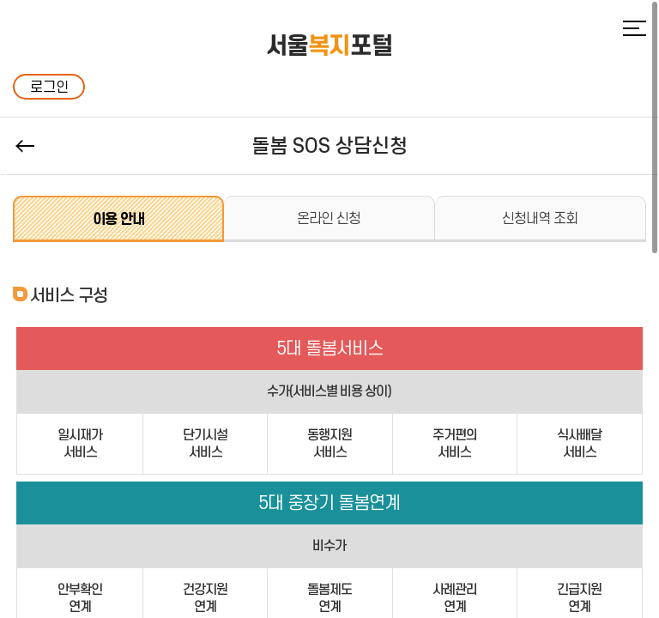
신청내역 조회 (539, 218)
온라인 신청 (328, 218)
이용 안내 (118, 218)
